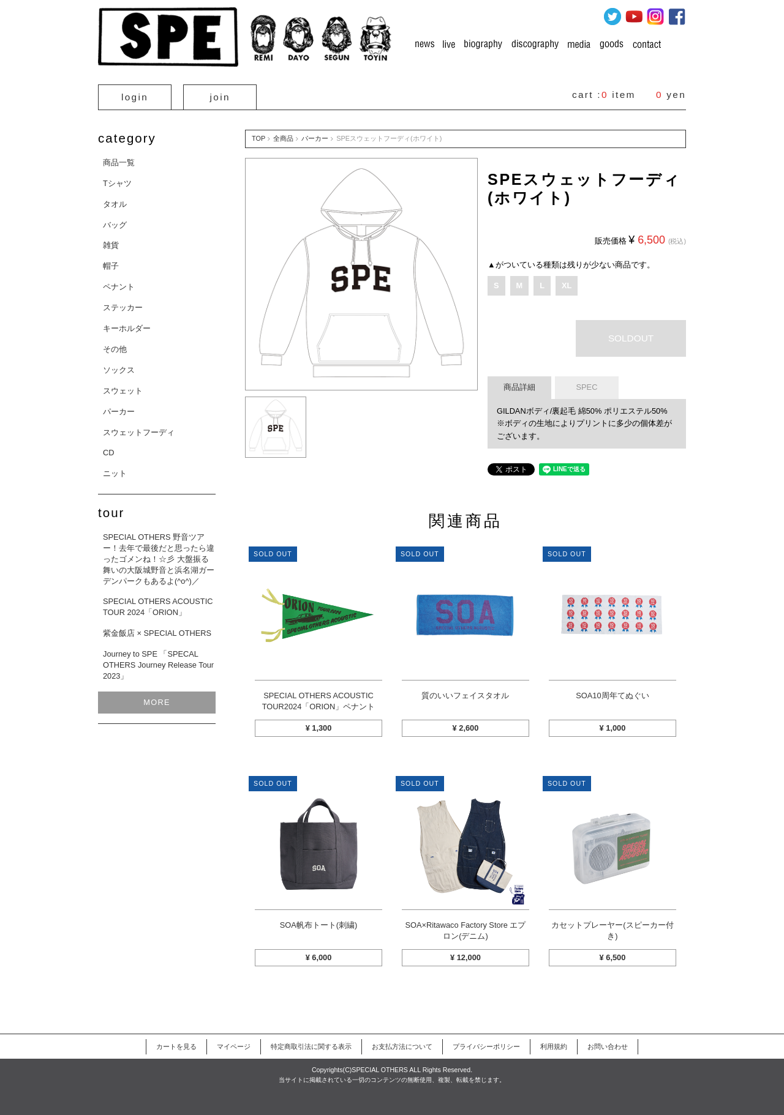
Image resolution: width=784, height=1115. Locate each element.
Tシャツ (117, 183)
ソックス (119, 370)
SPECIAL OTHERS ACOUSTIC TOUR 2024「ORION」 (158, 607)
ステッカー (123, 307)
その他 (115, 349)
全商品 (283, 138)
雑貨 (111, 245)
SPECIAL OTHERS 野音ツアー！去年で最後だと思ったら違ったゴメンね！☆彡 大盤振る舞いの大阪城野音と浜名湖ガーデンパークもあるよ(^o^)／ (158, 559)
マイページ (234, 1046)
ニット (115, 473)
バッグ (115, 224)
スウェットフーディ (139, 432)
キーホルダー (127, 328)
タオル (115, 204)
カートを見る (176, 1046)
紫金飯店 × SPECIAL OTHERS (157, 633)
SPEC (587, 387)
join (220, 97)
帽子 (111, 265)
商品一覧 (119, 162)
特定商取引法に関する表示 (311, 1046)
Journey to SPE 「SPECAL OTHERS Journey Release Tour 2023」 (158, 665)
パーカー (119, 411)
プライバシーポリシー (486, 1046)
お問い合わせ (607, 1046)
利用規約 (553, 1046)
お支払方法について (402, 1046)
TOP (258, 138)
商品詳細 (519, 387)
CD (108, 452)
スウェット (123, 390)
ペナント (119, 286)
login (134, 97)
